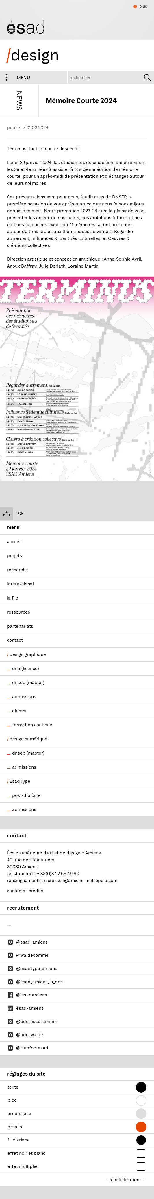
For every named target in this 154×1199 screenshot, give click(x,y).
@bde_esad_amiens (32, 1021)
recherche (17, 570)
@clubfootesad (27, 1048)
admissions (24, 697)
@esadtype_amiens (32, 968)
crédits (36, 891)
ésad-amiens (25, 1008)
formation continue (32, 725)
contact (15, 640)
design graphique (28, 654)
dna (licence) (25, 668)
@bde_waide (25, 1034)
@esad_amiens (27, 942)
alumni (19, 711)
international (20, 584)
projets (14, 556)
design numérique (28, 739)
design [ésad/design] (32, 55)
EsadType (20, 781)
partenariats (20, 626)
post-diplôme (26, 795)
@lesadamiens (27, 995)
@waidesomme (28, 955)
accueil (14, 542)
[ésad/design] (25, 26)
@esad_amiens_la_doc (35, 981)
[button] (141, 1087)
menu (15, 77)
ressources (18, 612)
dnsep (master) (28, 683)
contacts (16, 891)
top (11, 513)
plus (140, 7)
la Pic (12, 598)
